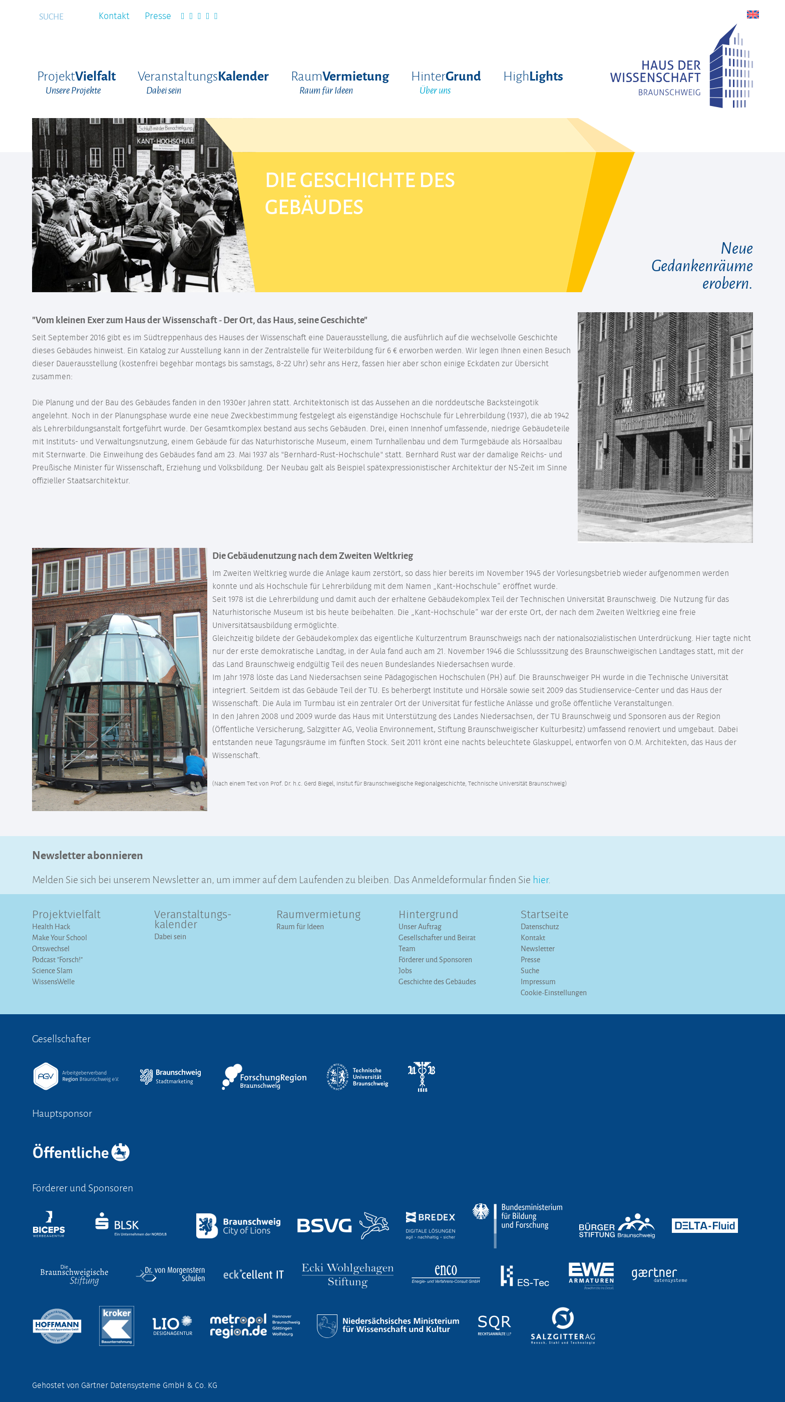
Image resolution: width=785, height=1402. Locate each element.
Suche (530, 970)
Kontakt (114, 16)
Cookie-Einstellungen (554, 992)
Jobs (405, 970)
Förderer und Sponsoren (435, 959)
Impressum (538, 981)
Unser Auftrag (420, 926)
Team (407, 948)
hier (540, 878)
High (533, 75)
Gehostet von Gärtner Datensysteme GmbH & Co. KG (124, 1385)
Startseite (545, 915)
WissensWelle (53, 981)
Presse (158, 16)
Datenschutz (540, 926)
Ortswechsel (51, 948)
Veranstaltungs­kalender (193, 920)
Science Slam (52, 970)
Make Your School (59, 937)
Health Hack (51, 926)
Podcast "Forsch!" (57, 959)
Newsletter (538, 948)
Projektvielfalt (66, 915)
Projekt (76, 83)
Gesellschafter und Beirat (437, 937)
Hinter (446, 83)
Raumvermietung (318, 915)
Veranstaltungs (203, 83)
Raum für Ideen (300, 926)
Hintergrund (429, 915)
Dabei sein (170, 936)
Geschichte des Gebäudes (437, 981)
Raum (340, 83)
